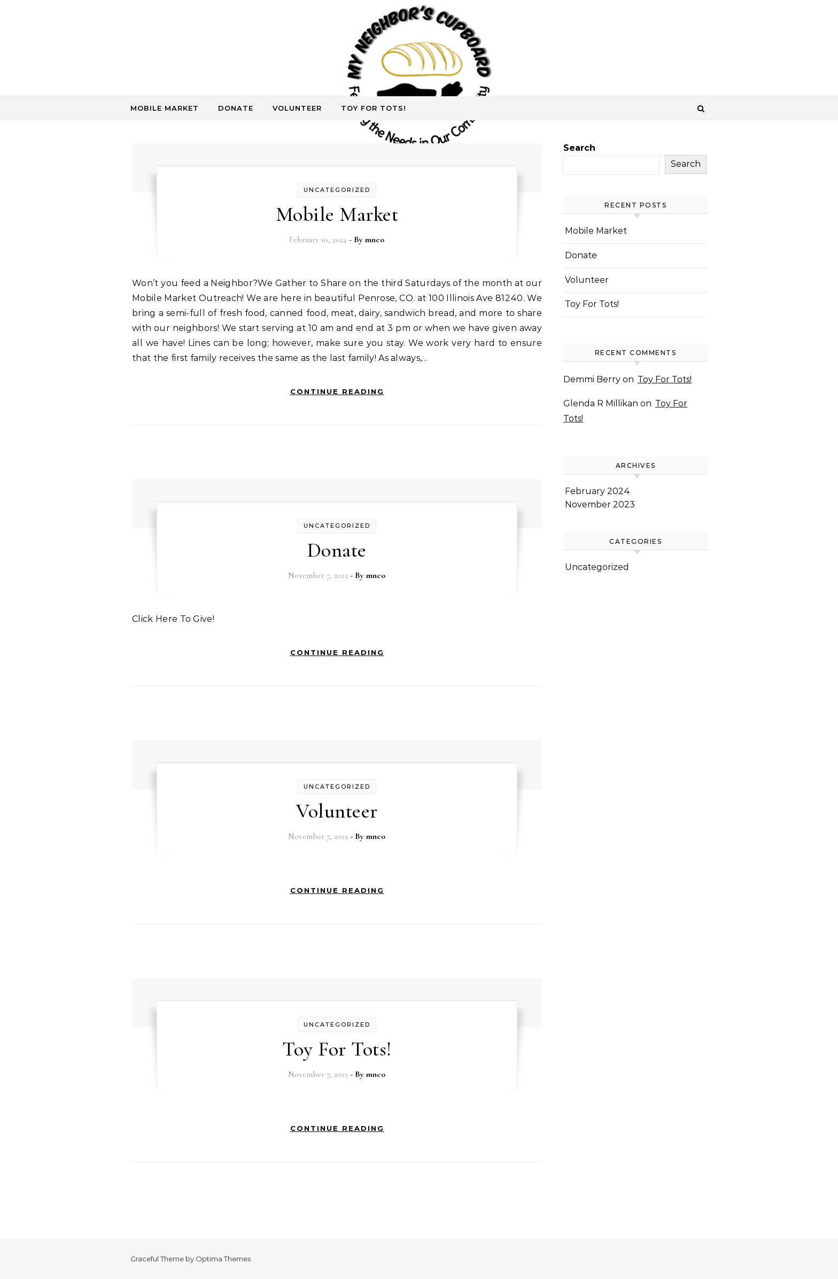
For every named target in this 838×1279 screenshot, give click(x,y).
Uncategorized (337, 190)
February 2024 (597, 491)
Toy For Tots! (373, 108)
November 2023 (600, 504)
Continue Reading (337, 391)
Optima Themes (223, 1258)
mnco (374, 239)
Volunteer (297, 108)
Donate (235, 108)
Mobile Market (164, 108)
